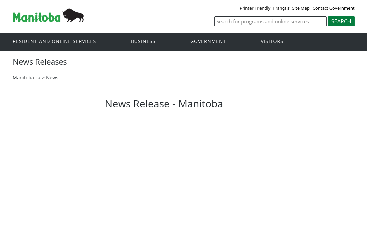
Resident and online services (54, 41)
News (52, 77)
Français (281, 8)
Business (143, 41)
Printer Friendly (255, 8)
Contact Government (334, 8)
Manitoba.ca (26, 77)
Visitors (272, 41)
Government (208, 41)
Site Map (301, 8)
